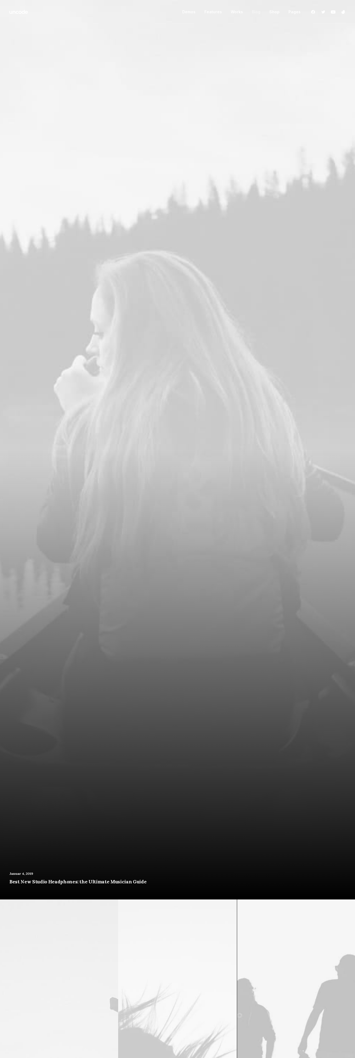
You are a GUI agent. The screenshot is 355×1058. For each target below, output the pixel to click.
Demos (189, 11)
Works (237, 11)
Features (213, 11)
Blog (256, 11)
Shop (274, 11)
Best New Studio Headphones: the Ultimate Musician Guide (77, 882)
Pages (294, 11)
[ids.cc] (18, 12)
